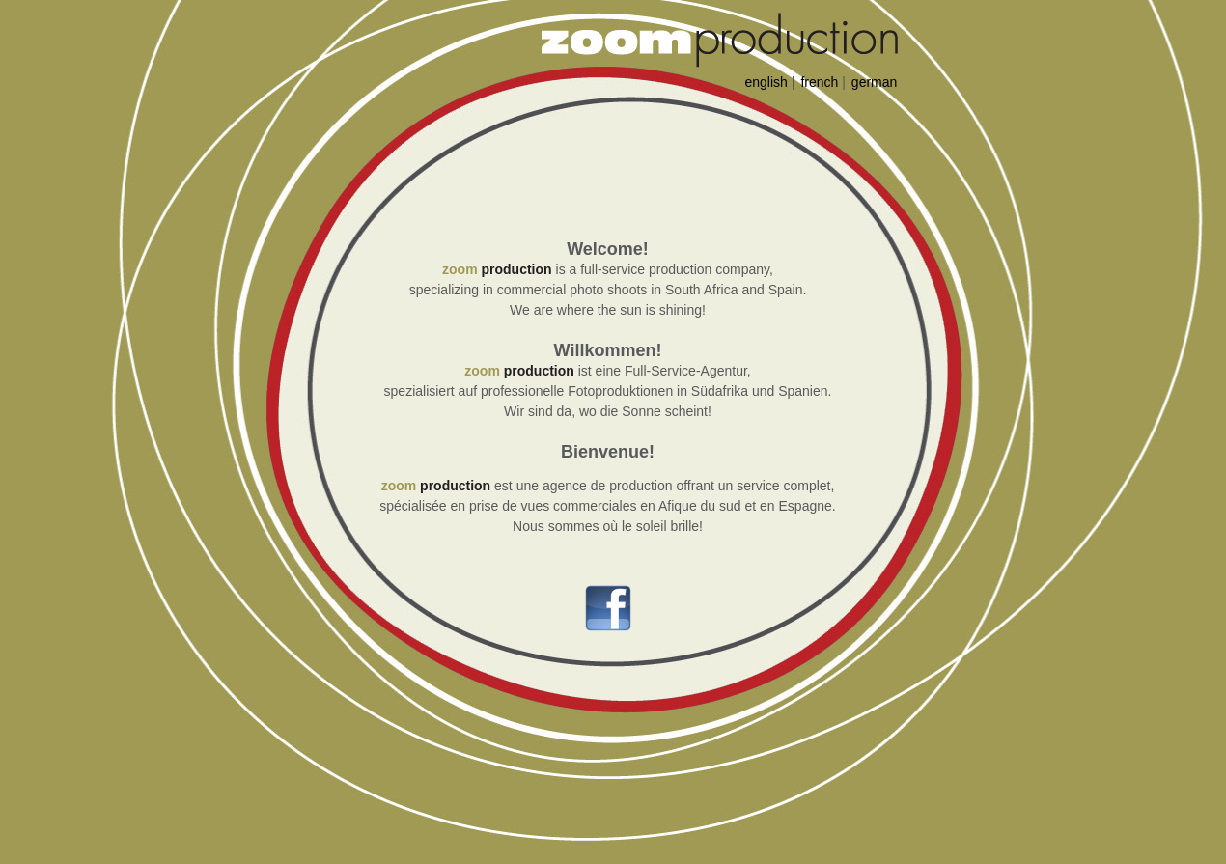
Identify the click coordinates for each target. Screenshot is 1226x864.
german (874, 82)
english (766, 82)
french (819, 82)
